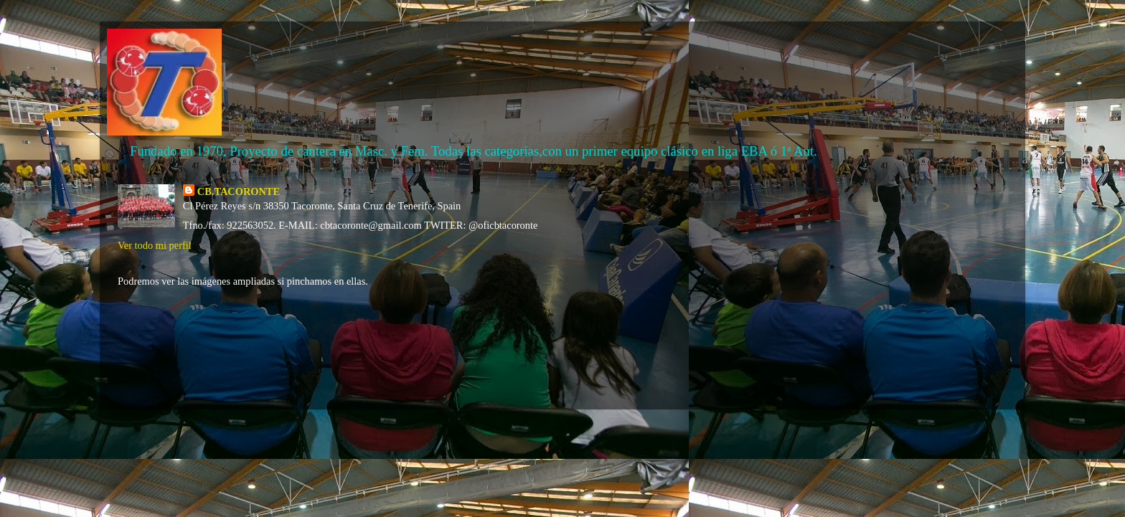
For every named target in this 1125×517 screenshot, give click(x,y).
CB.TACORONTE (238, 191)
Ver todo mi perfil (155, 245)
